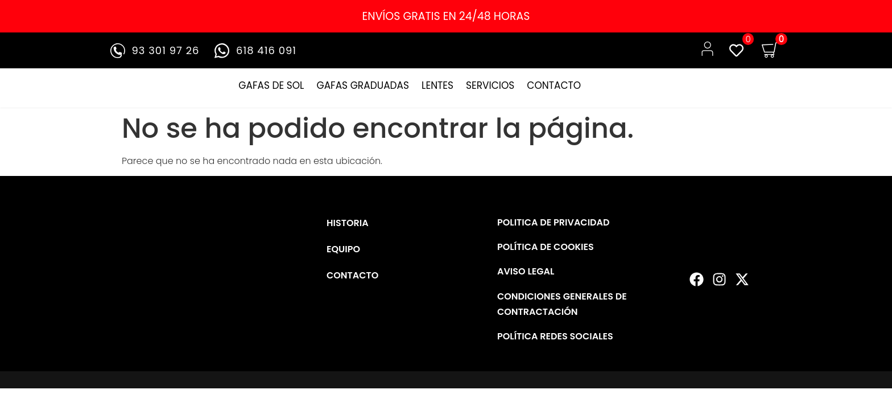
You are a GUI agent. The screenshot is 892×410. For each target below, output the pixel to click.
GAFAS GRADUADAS (362, 85)
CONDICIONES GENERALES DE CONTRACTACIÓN (562, 304)
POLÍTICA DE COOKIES (545, 246)
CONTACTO (554, 85)
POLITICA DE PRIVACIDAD (553, 222)
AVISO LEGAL (525, 271)
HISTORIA (348, 222)
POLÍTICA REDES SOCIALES (555, 336)
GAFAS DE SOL (271, 85)
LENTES (437, 85)
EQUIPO (343, 249)
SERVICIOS (490, 85)
